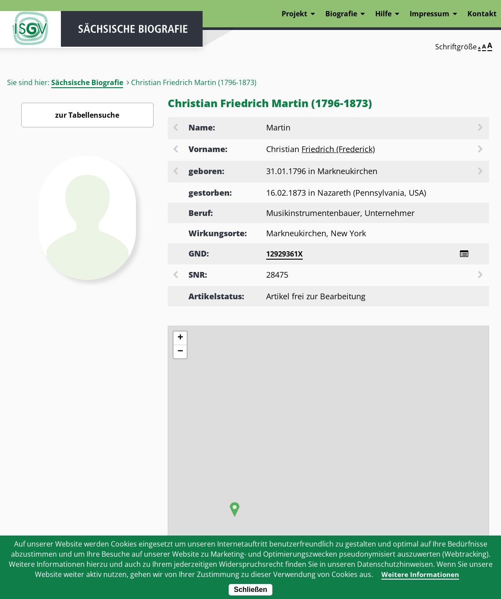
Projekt (294, 14)
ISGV (26, 31)
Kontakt (482, 14)
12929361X (284, 254)
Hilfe (383, 14)
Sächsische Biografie (87, 82)
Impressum (429, 14)
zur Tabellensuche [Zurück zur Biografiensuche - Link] (87, 115)
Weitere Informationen (420, 574)
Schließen (250, 589)
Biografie (341, 14)
